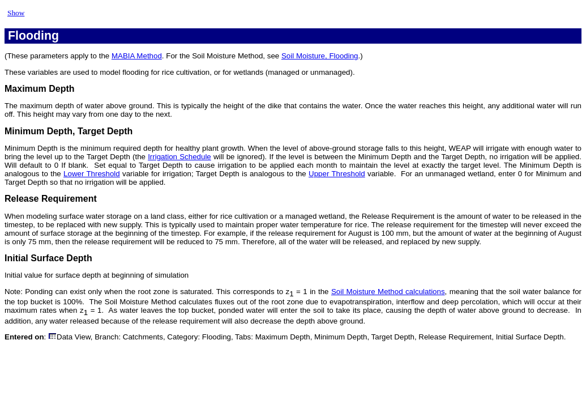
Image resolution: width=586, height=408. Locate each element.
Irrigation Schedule (179, 156)
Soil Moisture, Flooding (319, 56)
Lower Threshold (91, 173)
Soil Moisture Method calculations (388, 291)
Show (15, 12)
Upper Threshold (337, 173)
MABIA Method (137, 56)
